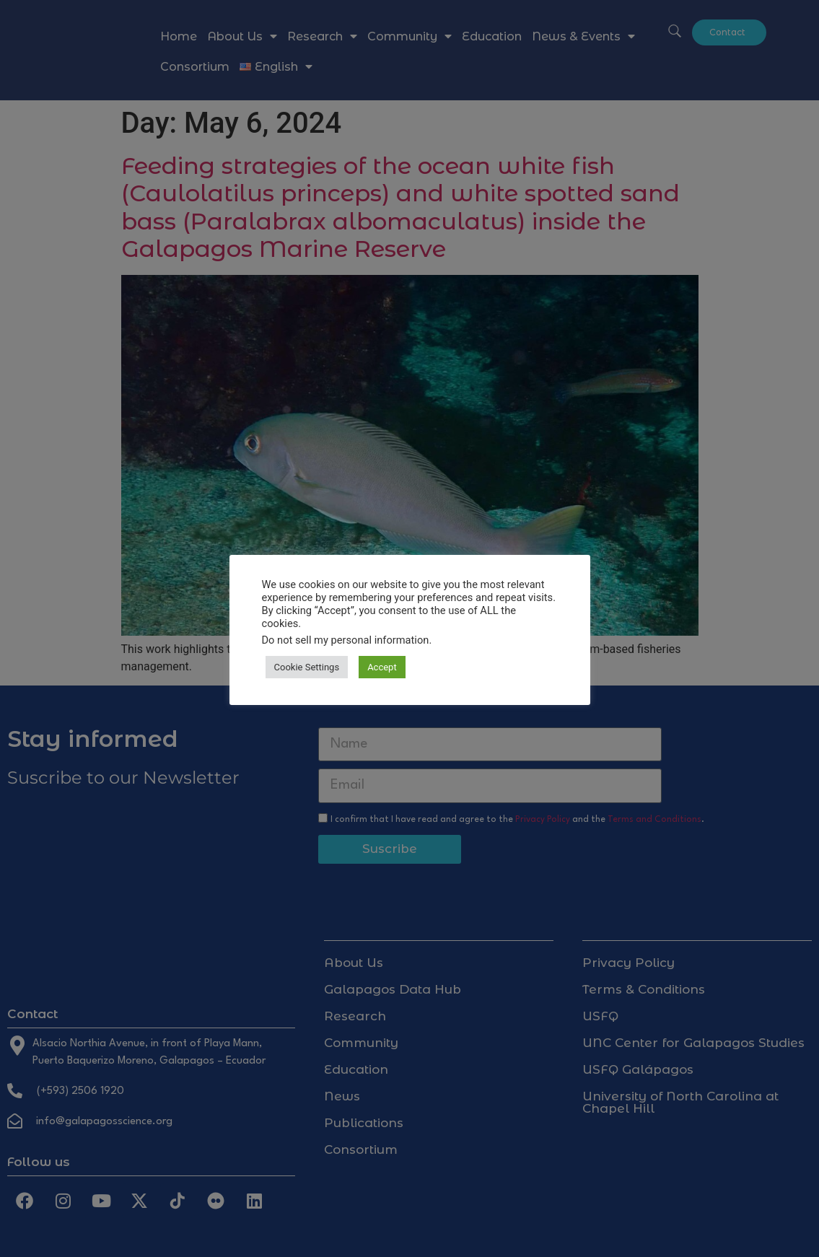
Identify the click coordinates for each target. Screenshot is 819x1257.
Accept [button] (382, 667)
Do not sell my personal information (345, 640)
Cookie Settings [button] (307, 667)
